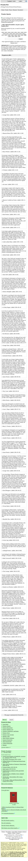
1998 (16, 36)
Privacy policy (19, 834)
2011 (3, 35)
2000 (9, 36)
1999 (12, 36)
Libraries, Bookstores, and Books (11, 731)
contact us (3, 849)
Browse (4, 719)
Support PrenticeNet (7, 740)
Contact (18, 833)
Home (3, 9)
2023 (12, 32)
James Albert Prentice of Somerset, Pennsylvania (14, 764)
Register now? (5, 26)
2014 (17, 33)
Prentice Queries (7, 726)
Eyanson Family (6, 767)
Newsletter (20, 9)
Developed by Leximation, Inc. (13, 836)
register (10, 1)
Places (10, 9)
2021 (19, 32)
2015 (14, 33)
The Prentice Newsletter (8, 759)
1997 (19, 36)
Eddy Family (6, 769)
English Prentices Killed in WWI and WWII (13, 770)
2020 (22, 32)
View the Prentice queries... (7, 820)
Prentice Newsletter (6, 751)
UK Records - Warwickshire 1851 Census (13, 777)
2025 (6, 32)
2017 (7, 33)
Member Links (6, 736)
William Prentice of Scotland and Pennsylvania (14, 761)
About (13, 833)
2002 (22, 35)
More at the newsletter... (7, 783)
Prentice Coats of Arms (8, 734)
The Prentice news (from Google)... (9, 828)
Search (11, 719)
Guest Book (5, 724)
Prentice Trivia (6, 733)
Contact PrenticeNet (7, 743)
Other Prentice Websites (8, 738)
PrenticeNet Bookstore (8, 813)
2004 (15, 35)
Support (9, 833)
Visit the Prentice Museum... (8, 825)
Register (5, 745)
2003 (19, 35)
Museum (15, 9)
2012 (23, 33)
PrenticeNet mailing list (7, 22)
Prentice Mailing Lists (8, 729)
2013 (20, 33)
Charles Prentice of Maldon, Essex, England (13, 773)
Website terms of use (9, 834)
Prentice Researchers (8, 727)
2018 (4, 33)
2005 (12, 35)
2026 (2, 32)
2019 (25, 32)
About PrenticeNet (7, 741)
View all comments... (6, 823)
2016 (11, 33)
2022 (15, 32)
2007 (6, 35)
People (6, 9)
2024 (9, 32)
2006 (9, 35)
